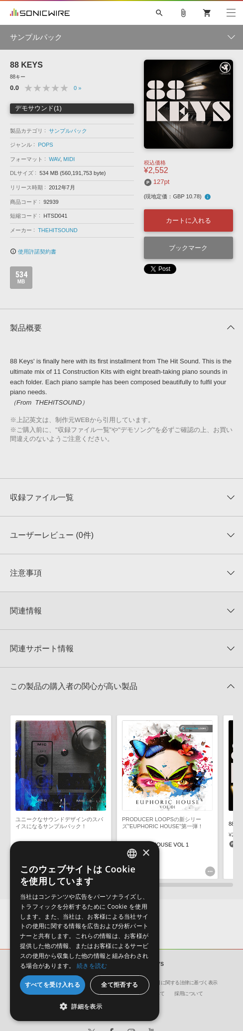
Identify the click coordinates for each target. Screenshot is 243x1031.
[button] (84, 1006)
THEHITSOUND (57, 230)
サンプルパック (68, 131)
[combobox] (132, 854)
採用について (188, 993)
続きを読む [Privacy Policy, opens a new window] (92, 965)
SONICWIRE (40, 13)
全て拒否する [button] (119, 984)
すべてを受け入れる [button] (53, 984)
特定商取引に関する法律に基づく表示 (177, 982)
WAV (54, 159)
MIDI (69, 159)
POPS (45, 145)
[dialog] (84, 931)
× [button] (145, 853)
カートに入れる (188, 220)
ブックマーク (188, 248)
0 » (77, 88)
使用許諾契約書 (33, 252)
